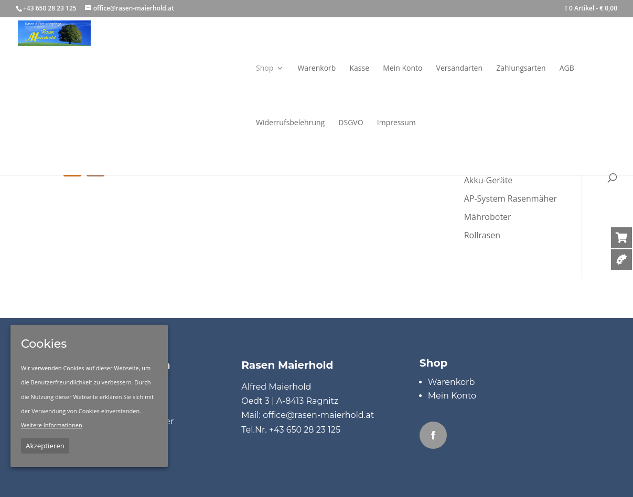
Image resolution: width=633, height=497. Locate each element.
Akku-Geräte (488, 180)
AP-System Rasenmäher (510, 198)
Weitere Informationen (51, 425)
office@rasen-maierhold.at (318, 415)
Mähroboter (487, 217)
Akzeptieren (45, 445)
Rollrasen (482, 235)
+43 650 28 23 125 (304, 430)
